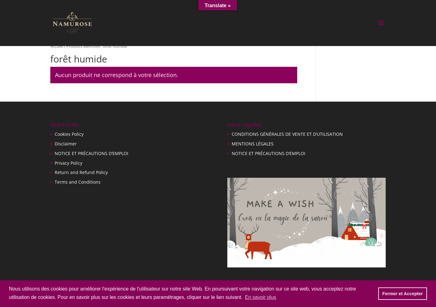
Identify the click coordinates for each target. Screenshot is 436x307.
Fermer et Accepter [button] (402, 293)
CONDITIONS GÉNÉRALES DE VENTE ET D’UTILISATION (287, 134)
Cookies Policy (69, 134)
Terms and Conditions (78, 182)
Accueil (56, 46)
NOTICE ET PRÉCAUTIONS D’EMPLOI (91, 153)
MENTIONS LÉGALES (253, 144)
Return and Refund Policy (81, 172)
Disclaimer (66, 144)
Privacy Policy (68, 163)
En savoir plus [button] (260, 297)
